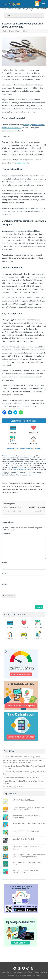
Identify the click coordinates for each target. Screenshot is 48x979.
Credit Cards (23, 483)
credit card (21, 163)
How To (10, 8)
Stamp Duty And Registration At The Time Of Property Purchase (28, 809)
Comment (6, 533)
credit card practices (29, 489)
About (3, 972)
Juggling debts (19, 486)
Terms (30, 972)
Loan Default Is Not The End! (23, 839)
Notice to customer (40, 972)
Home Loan (33, 443)
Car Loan (24, 638)
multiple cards (15, 492)
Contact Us (18, 972)
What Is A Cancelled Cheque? (23, 800)
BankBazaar (10, 31)
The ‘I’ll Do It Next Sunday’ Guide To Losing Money (21, 757)
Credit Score (12, 443)
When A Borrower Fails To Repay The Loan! (29, 823)
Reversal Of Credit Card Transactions (26, 831)
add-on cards (37, 486)
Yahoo (26, 486)
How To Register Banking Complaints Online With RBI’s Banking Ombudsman (29, 856)
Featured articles (7, 486)
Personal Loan (33, 433)
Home (4, 8)
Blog (24, 972)
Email (5, 573)
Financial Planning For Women (14, 787)
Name (5, 562)
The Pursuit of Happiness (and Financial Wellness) (21, 777)
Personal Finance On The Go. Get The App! (24, 448)
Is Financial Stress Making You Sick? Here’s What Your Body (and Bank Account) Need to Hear (22, 761)
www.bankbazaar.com (21, 469)
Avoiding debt (20, 8)
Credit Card (13, 433)
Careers (9, 972)
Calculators (38, 638)
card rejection (17, 489)
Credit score (32, 483)
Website (5, 584)
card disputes (6, 489)
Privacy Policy (36, 976)
